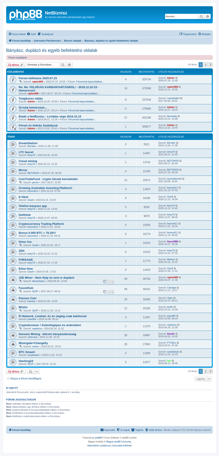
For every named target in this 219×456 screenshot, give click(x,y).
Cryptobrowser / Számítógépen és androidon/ (50, 325)
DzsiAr (171, 333)
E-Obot (23, 197)
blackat (31, 301)
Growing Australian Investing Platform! (45, 188)
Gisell (30, 200)
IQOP (35, 291)
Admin (170, 78)
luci (169, 360)
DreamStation (28, 143)
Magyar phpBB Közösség (118, 441)
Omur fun (25, 241)
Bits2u (23, 307)
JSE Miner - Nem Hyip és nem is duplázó (46, 277)
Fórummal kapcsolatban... (90, 81)
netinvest (32, 337)
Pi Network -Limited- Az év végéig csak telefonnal (53, 316)
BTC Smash (27, 352)
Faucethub (26, 288)
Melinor (171, 259)
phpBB (98, 438)
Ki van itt (12, 388)
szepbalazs (33, 355)
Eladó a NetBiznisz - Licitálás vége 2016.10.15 (50, 116)
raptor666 (37, 81)
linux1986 (172, 241)
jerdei (170, 307)
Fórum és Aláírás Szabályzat (38, 125)
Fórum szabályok (17, 57)
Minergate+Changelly (33, 343)
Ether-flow (26, 268)
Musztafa (172, 116)
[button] (210, 64)
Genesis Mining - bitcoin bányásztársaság (47, 334)
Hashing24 (26, 361)
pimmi (35, 182)
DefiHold (25, 215)
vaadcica (36, 328)
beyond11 (32, 191)
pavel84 (31, 319)
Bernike (31, 146)
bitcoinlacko (38, 281)
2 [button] (205, 65)
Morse (23, 170)
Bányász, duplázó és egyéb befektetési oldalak (51, 50)
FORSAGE (26, 259)
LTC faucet (26, 152)
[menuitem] (31, 34)
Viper (169, 298)
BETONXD (173, 160)
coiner (35, 346)
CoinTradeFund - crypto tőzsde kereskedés (48, 179)
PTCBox (171, 342)
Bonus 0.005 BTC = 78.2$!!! (37, 232)
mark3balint (173, 98)
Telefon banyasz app (33, 206)
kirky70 (31, 155)
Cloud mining (28, 161)
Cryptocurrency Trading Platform (41, 223)
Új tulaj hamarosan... (33, 107)
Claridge (171, 287)
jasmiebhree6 (174, 178)
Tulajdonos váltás (31, 98)
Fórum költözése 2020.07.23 (38, 78)
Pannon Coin (27, 298)
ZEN (21, 250)
